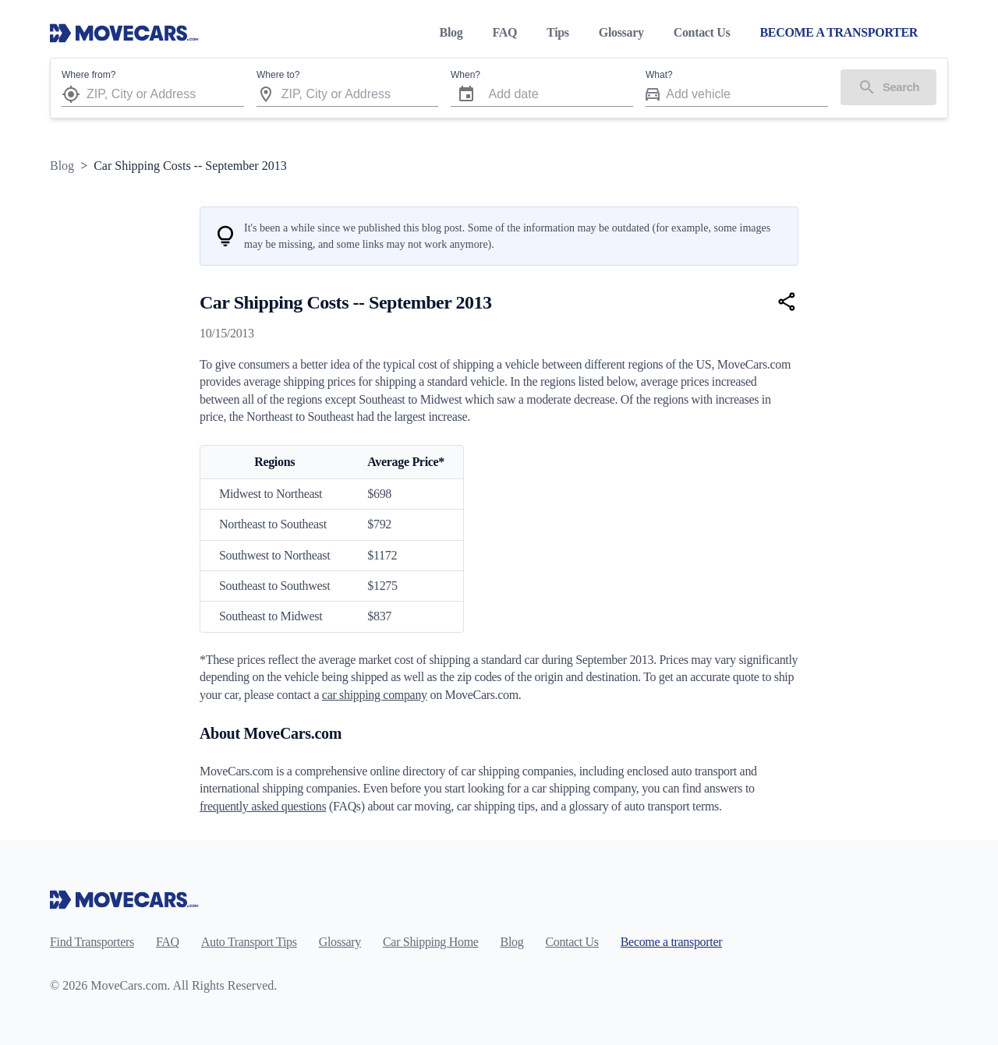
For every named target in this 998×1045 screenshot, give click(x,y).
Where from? (88, 75)
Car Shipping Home (431, 941)
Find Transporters (92, 941)
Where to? (278, 75)
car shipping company (374, 694)
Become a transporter (671, 941)
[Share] (787, 301)
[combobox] (165, 94)
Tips (558, 32)
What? (659, 75)
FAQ (504, 32)
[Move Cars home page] (124, 32)
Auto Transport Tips (249, 941)
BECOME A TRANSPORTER (838, 32)
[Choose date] (466, 94)
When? (465, 75)
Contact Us (702, 32)
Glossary (621, 32)
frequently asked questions (263, 806)
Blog (451, 32)
